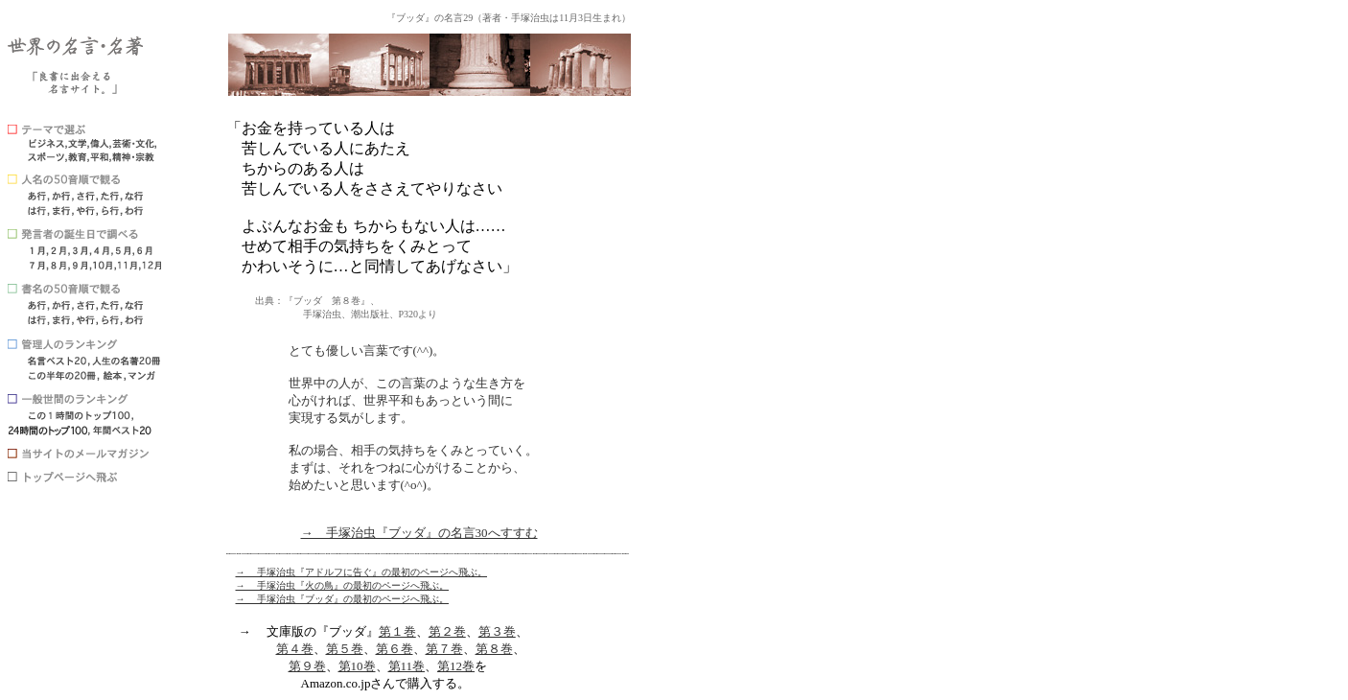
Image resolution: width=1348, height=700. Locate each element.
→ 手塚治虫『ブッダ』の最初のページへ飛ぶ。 (343, 599)
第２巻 (447, 631)
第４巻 (295, 649)
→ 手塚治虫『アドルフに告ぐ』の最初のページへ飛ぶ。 (362, 572)
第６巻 (394, 649)
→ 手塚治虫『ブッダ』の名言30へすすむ (419, 532)
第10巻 (357, 666)
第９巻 (307, 666)
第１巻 (397, 631)
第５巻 (344, 649)
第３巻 (497, 631)
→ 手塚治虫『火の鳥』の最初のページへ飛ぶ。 (343, 585)
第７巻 (444, 649)
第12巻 (456, 666)
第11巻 (407, 666)
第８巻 (494, 649)
